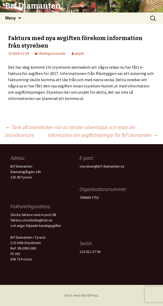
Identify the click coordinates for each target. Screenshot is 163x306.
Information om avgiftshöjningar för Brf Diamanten (103, 135)
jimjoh (79, 53)
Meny (10, 18)
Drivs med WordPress (82, 295)
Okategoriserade (51, 53)
